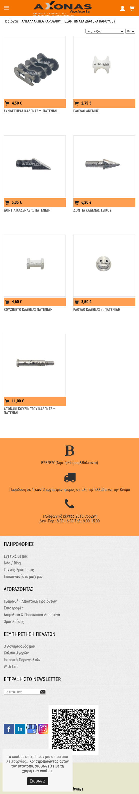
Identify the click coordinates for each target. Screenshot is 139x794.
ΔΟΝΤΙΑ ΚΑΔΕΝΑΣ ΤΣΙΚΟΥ (92, 210)
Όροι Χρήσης (14, 621)
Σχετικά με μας (16, 556)
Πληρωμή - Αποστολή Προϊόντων (30, 601)
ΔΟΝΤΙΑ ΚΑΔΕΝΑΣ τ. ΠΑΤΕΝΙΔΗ (27, 210)
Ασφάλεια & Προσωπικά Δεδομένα (32, 614)
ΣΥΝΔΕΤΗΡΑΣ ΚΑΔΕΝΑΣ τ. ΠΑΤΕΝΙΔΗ (31, 111)
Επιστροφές (14, 608)
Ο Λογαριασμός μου (19, 646)
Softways (75, 789)
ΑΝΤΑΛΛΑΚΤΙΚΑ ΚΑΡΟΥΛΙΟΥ (41, 21)
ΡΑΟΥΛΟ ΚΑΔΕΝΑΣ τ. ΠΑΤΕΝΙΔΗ (96, 310)
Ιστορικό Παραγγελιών (22, 659)
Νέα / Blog (12, 563)
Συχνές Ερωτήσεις (19, 569)
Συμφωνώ (37, 781)
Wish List (11, 666)
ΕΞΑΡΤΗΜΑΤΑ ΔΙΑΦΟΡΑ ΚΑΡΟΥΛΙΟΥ (89, 21)
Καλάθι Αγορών (16, 653)
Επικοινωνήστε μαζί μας (23, 576)
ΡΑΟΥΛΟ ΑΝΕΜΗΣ (86, 111)
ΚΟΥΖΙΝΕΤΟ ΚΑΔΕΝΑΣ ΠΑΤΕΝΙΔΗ (28, 310)
